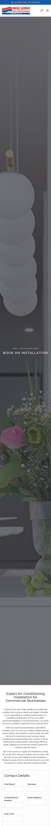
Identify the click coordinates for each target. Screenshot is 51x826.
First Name (9, 784)
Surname (32, 784)
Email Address (35, 797)
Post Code (9, 814)
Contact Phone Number (11, 799)
